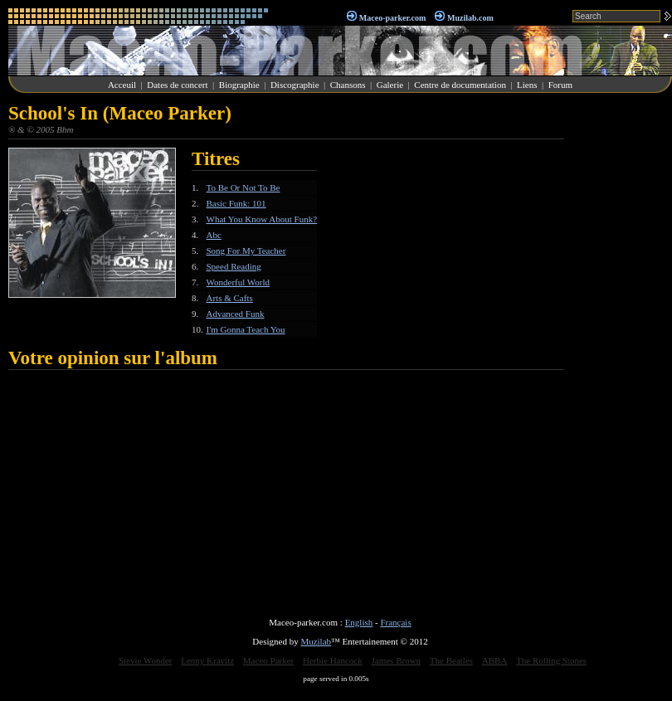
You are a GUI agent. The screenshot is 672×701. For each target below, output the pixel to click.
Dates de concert (177, 85)
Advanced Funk (236, 314)
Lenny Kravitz (207, 660)
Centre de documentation (460, 85)
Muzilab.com (470, 17)
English (359, 622)
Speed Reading (234, 266)
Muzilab (315, 641)
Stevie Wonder (146, 660)
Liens (527, 85)
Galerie (390, 85)
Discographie (294, 85)
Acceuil (122, 85)
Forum (560, 85)
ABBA (495, 660)
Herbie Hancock (333, 660)
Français (395, 622)
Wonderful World (238, 282)
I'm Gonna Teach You (246, 329)
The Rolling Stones (551, 660)
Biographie (239, 85)
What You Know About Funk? (262, 219)
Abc (214, 235)
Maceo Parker (268, 660)
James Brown (396, 660)
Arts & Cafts (230, 298)
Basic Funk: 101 (236, 203)
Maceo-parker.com (392, 17)
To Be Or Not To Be (243, 187)
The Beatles (451, 660)
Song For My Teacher (246, 251)
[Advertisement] (622, 352)
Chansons (348, 85)
